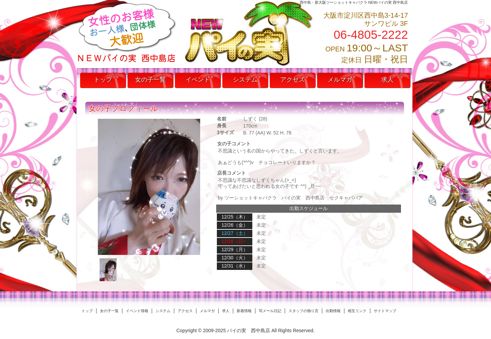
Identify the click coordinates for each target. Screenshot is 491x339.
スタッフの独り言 (303, 311)
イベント (197, 79)
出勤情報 (333, 311)
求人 (387, 79)
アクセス (292, 79)
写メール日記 (270, 311)
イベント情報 (137, 311)
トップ (103, 79)
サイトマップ (385, 311)
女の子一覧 (150, 79)
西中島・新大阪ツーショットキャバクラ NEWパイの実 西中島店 (354, 2)
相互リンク (357, 311)
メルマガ (340, 79)
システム (245, 79)
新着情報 (244, 311)
